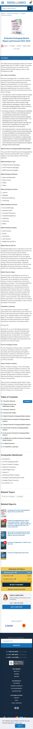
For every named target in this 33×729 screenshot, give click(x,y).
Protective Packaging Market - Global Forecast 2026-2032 (19, 543)
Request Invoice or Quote (16, 589)
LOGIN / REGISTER (16, 703)
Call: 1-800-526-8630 (16, 603)
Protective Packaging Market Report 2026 (17, 552)
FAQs (16, 700)
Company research (16, 686)
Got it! (20, 726)
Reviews (16, 676)
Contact (16, 697)
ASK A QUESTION (16, 607)
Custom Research (16, 688)
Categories (16, 683)
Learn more (18, 723)
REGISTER (16, 645)
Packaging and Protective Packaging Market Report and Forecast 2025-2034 (18, 511)
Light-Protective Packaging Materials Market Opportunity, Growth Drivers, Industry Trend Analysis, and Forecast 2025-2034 (18, 533)
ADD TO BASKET (16, 585)
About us (16, 671)
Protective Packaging (8, 496)
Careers (16, 674)
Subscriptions (16, 691)
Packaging (20, 496)
